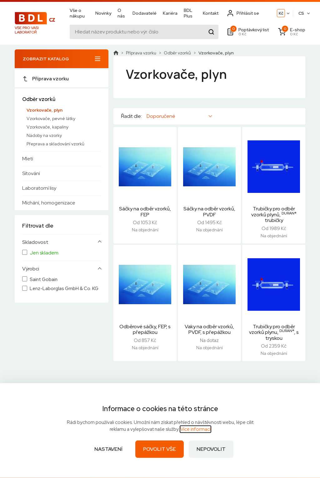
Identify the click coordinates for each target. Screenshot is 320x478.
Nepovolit (211, 449)
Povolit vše (159, 449)
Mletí (27, 158)
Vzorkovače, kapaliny (47, 127)
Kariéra (170, 13)
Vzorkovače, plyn (44, 110)
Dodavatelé (144, 13)
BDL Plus (188, 13)
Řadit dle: (131, 116)
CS (301, 13)
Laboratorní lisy (39, 188)
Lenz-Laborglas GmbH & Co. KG (64, 288)
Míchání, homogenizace (48, 202)
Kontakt (210, 13)
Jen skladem (44, 253)
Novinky (103, 13)
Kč (281, 13)
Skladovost (35, 242)
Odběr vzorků (38, 99)
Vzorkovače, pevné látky (51, 118)
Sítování (31, 173)
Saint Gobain (44, 279)
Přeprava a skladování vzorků (55, 144)
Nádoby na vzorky (44, 135)
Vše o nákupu (77, 13)
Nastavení (108, 449)
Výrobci (30, 269)
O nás (121, 13)
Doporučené (161, 116)
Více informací (195, 429)
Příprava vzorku (45, 78)
